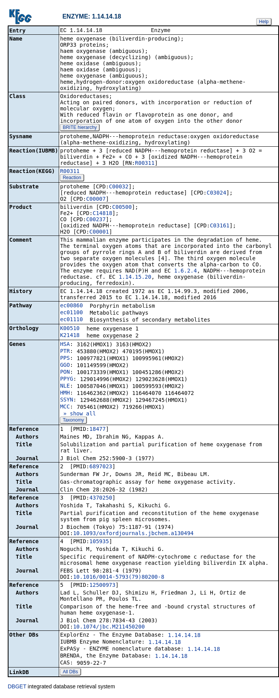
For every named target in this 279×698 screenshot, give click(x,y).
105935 (99, 542)
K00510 (70, 329)
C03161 (220, 226)
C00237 (96, 220)
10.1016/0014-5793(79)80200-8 (118, 577)
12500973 (102, 586)
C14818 (102, 214)
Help (264, 21)
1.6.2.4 (185, 271)
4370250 (100, 498)
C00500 (122, 208)
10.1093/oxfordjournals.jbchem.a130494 (133, 534)
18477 (97, 430)
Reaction (72, 178)
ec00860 (71, 306)
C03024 (216, 193)
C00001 (99, 232)
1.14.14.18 (184, 636)
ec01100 (71, 313)
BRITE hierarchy (80, 128)
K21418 (70, 336)
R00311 (145, 164)
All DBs (70, 672)
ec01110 (71, 320)
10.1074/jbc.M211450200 (109, 627)
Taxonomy (73, 421)
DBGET (17, 687)
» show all (78, 414)
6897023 (100, 467)
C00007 (96, 200)
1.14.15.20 (135, 277)
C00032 (119, 187)
